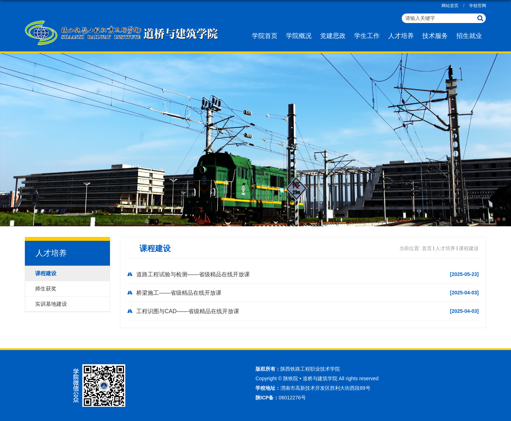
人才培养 (401, 35)
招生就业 (469, 35)
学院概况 (299, 35)
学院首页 (265, 35)
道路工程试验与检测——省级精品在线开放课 (193, 274)
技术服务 (435, 35)
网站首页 (449, 5)
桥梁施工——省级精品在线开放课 (178, 293)
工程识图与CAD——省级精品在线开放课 (187, 311)
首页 (427, 248)
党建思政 (333, 35)
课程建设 (469, 248)
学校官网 (477, 5)
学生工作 (367, 35)
